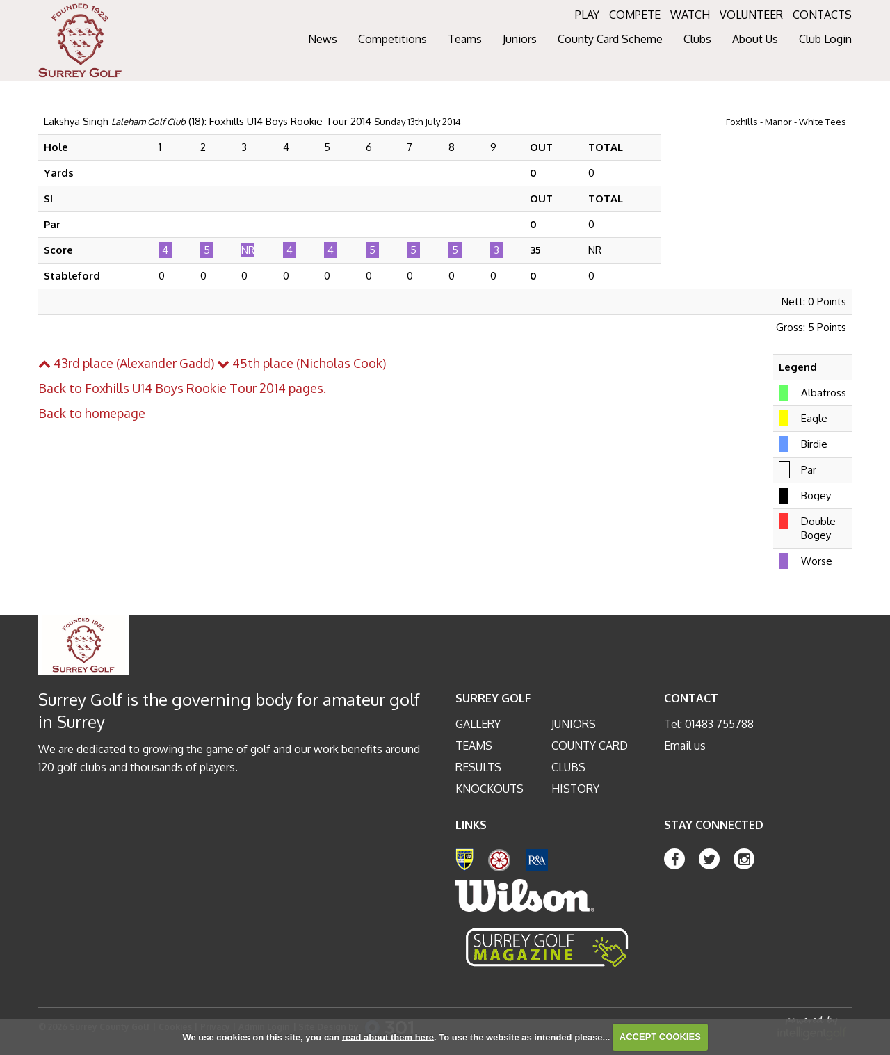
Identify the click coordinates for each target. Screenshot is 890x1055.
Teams (473, 745)
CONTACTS (822, 15)
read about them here (388, 1036)
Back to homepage (91, 413)
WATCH (690, 15)
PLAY (587, 15)
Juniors (573, 724)
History (575, 789)
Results (478, 767)
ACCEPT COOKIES (660, 1036)
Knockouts (489, 789)
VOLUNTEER (751, 15)
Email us (685, 745)
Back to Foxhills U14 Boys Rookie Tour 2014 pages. (182, 388)
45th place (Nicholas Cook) (301, 363)
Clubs (568, 767)
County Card (589, 745)
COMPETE (635, 15)
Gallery (478, 724)
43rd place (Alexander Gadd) (126, 363)
